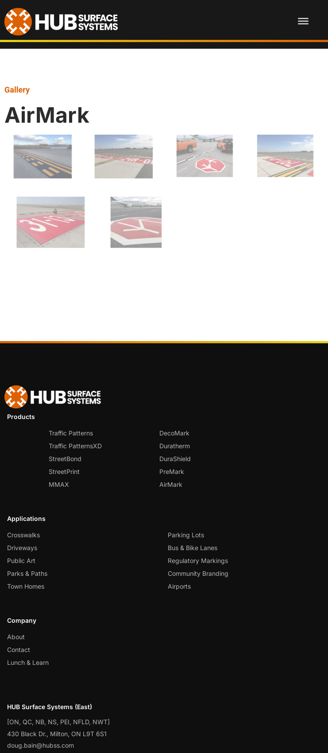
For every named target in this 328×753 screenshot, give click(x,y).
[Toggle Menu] (303, 22)
